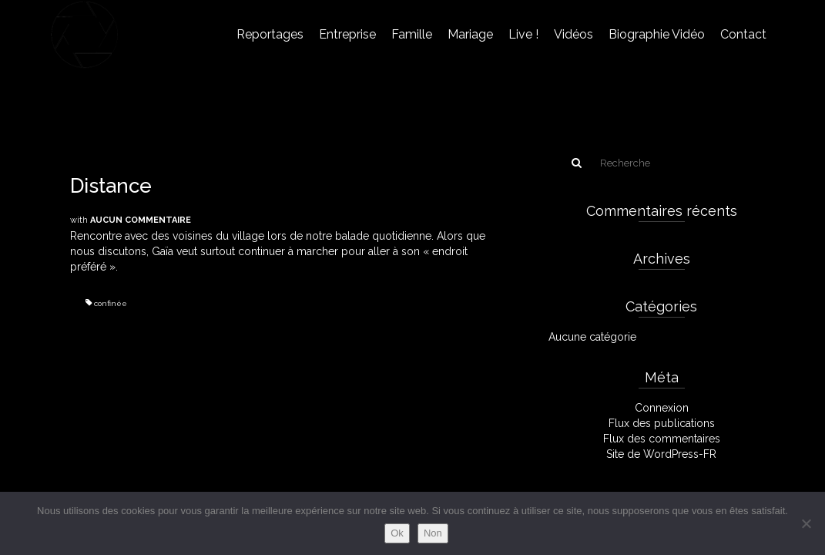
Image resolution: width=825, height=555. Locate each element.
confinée (110, 303)
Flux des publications (662, 423)
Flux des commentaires (661, 438)
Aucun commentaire (140, 220)
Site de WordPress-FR (661, 454)
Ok (397, 533)
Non (433, 533)
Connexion (662, 408)
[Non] (805, 523)
